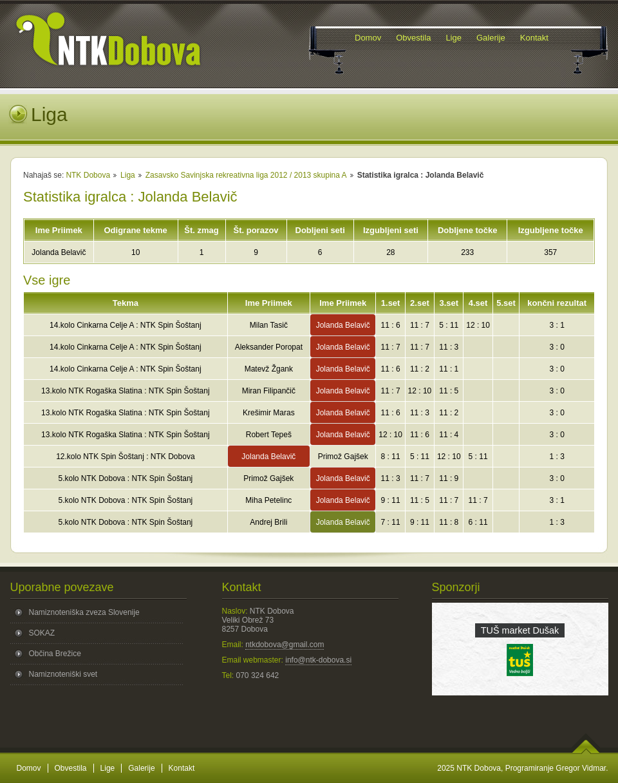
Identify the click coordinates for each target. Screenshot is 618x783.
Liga (127, 175)
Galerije (141, 768)
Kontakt (182, 768)
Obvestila (71, 768)
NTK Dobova (88, 175)
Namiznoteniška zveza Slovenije (84, 612)
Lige (107, 768)
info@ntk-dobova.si (318, 660)
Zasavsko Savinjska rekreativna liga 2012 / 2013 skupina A (246, 175)
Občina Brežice (55, 653)
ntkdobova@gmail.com (284, 644)
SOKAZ (42, 632)
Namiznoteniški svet (63, 674)
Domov (29, 768)
